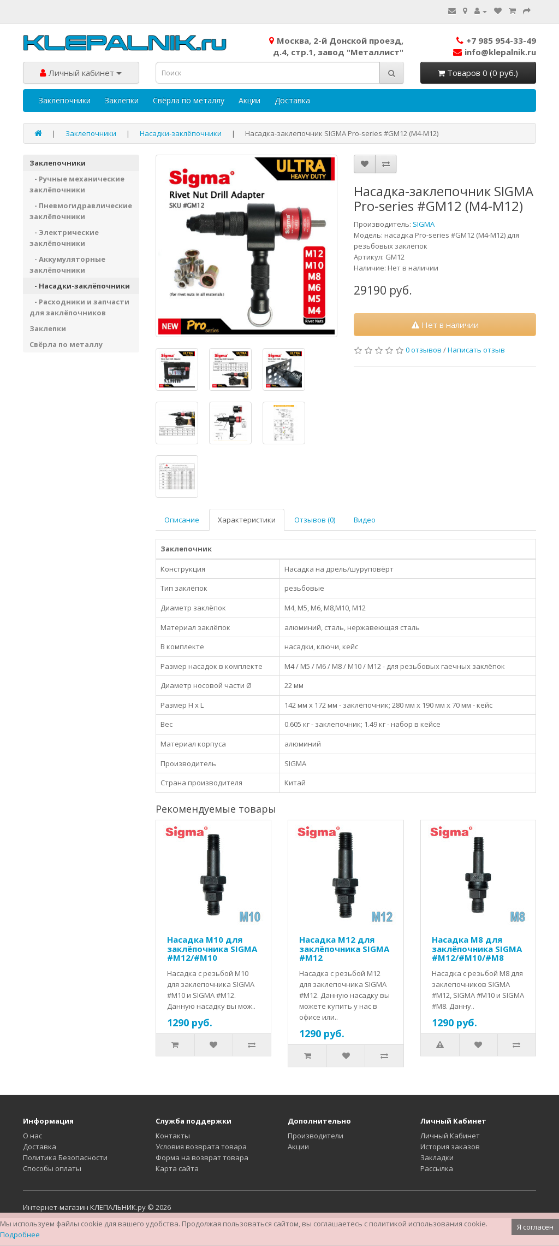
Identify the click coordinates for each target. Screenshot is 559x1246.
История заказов (450, 1146)
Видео (365, 520)
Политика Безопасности (65, 1157)
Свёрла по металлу (188, 100)
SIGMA (424, 224)
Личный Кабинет (450, 1136)
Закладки (437, 1157)
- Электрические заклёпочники (64, 237)
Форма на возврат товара (202, 1157)
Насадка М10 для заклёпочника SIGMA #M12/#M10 (212, 948)
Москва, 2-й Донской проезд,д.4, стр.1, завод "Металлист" (336, 46)
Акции (249, 100)
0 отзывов (424, 350)
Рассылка (436, 1168)
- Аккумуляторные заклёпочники (67, 264)
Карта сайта (177, 1168)
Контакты (173, 1136)
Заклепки (122, 100)
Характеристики (247, 520)
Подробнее (20, 1234)
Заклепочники (65, 100)
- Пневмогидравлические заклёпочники (80, 211)
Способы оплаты (52, 1168)
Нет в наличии (445, 324)
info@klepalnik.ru (494, 51)
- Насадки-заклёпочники (79, 286)
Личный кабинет (81, 72)
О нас (32, 1136)
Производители (315, 1136)
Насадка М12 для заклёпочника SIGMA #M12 (344, 948)
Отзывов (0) (314, 520)
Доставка (292, 100)
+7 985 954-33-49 (496, 40)
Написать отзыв (476, 350)
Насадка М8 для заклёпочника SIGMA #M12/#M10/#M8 (477, 948)
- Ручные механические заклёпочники (76, 184)
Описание (181, 520)
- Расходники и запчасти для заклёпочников (79, 307)
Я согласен (535, 1227)
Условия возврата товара (201, 1146)
